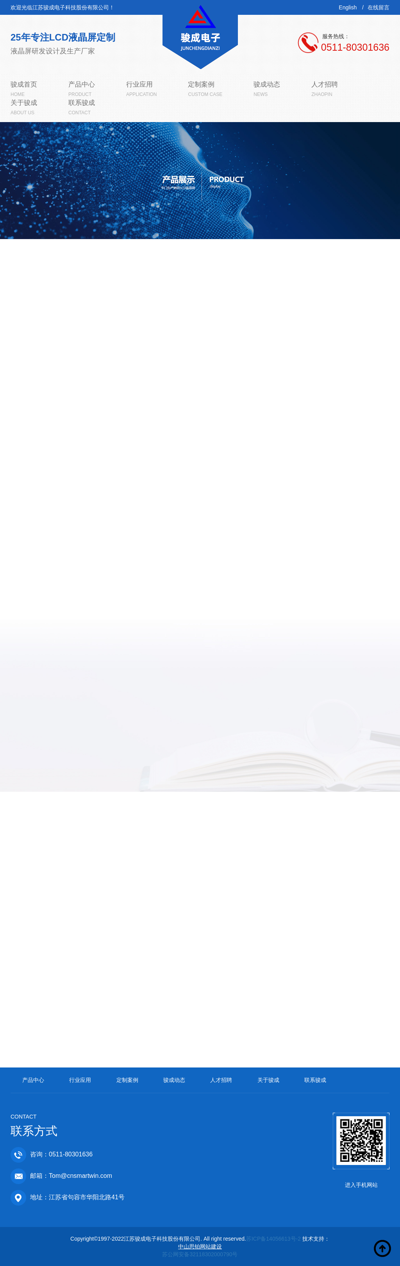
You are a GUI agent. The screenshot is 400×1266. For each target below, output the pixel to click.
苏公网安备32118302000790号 (200, 1254)
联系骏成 (315, 1080)
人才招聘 (221, 1080)
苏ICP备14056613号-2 (273, 1239)
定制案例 (127, 1080)
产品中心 (33, 1080)
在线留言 (378, 7)
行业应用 (80, 1080)
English (348, 7)
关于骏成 (268, 1080)
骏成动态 (174, 1080)
